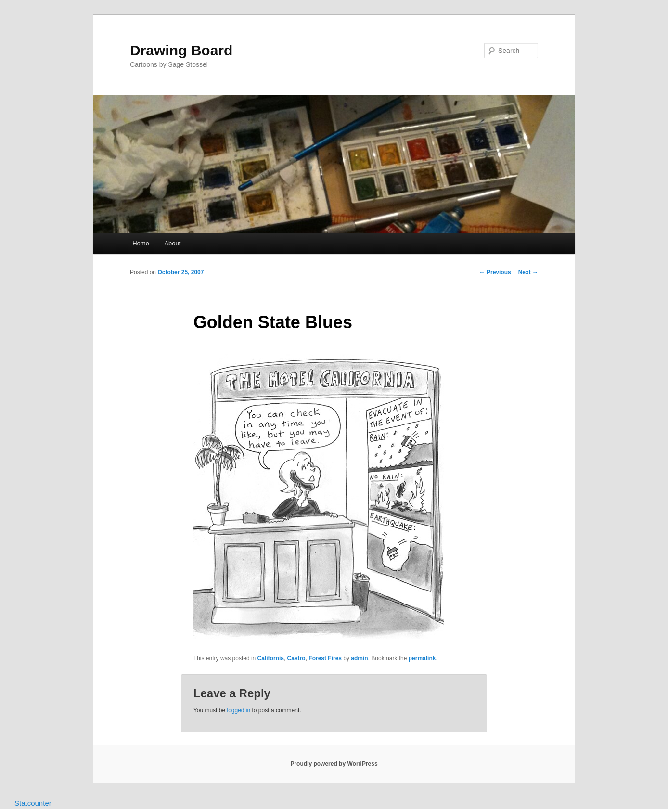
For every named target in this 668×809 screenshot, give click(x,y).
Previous (495, 272)
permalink (422, 658)
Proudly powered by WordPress (333, 763)
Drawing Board (181, 50)
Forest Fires (325, 658)
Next (528, 272)
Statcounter (32, 803)
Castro (296, 658)
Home (140, 243)
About (172, 243)
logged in (238, 710)
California (270, 658)
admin (359, 658)
